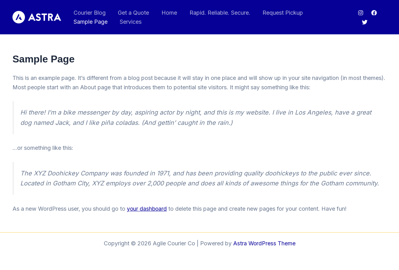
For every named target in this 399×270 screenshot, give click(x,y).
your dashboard (147, 208)
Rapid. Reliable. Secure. (215, 12)
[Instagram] (360, 13)
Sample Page (326, 12)
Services (84, 21)
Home (166, 12)
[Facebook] (373, 13)
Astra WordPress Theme (264, 243)
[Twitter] (364, 22)
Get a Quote (131, 12)
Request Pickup (277, 12)
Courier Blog (89, 12)
